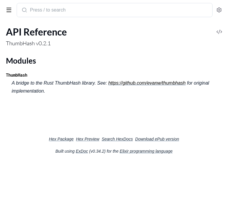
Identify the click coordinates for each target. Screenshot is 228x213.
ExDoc (82, 151)
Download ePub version (157, 139)
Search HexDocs (117, 139)
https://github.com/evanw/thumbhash (147, 82)
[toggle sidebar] (7, 9)
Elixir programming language (146, 151)
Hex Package (61, 139)
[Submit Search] (24, 11)
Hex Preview (87, 139)
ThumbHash (16, 75)
